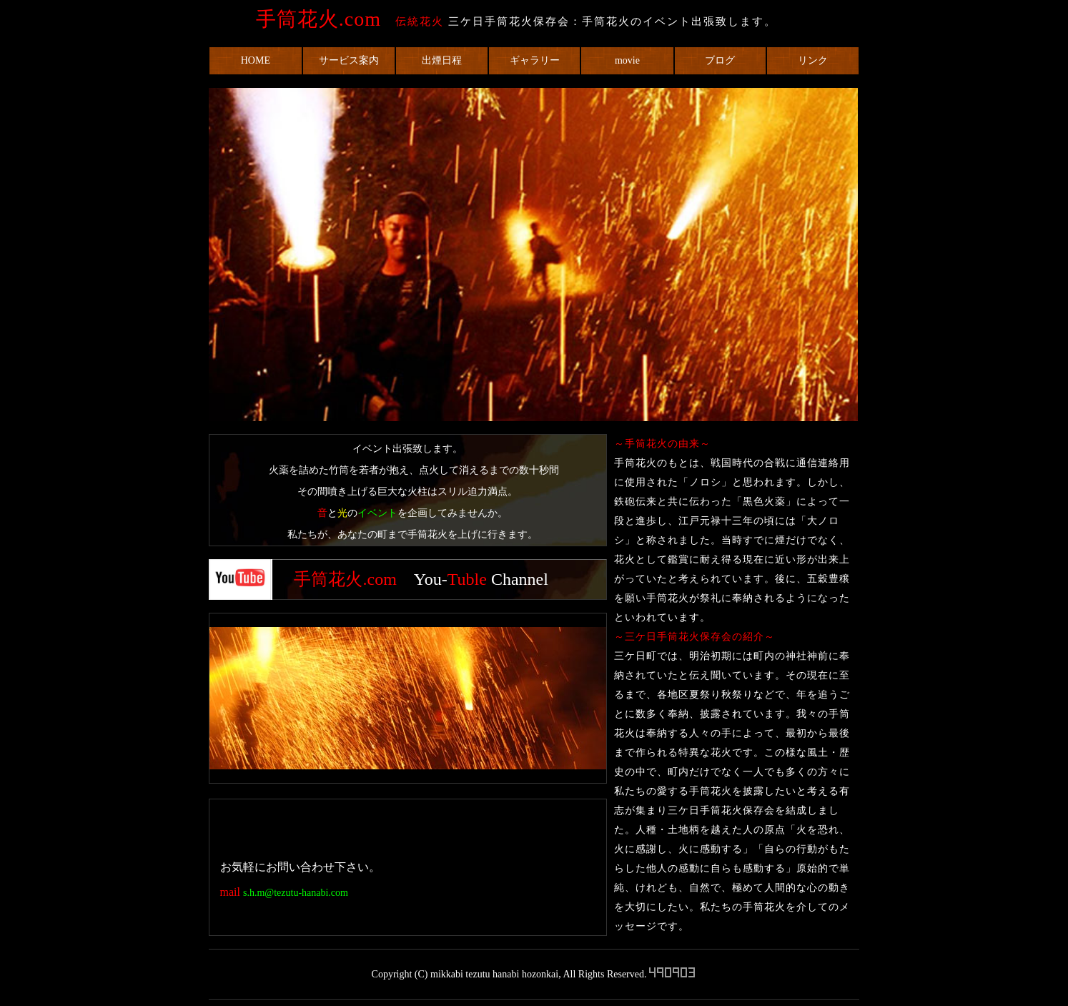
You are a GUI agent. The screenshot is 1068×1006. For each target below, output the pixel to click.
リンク (813, 60)
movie (627, 60)
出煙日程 (442, 60)
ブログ (720, 60)
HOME (255, 60)
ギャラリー (535, 60)
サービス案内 (349, 60)
